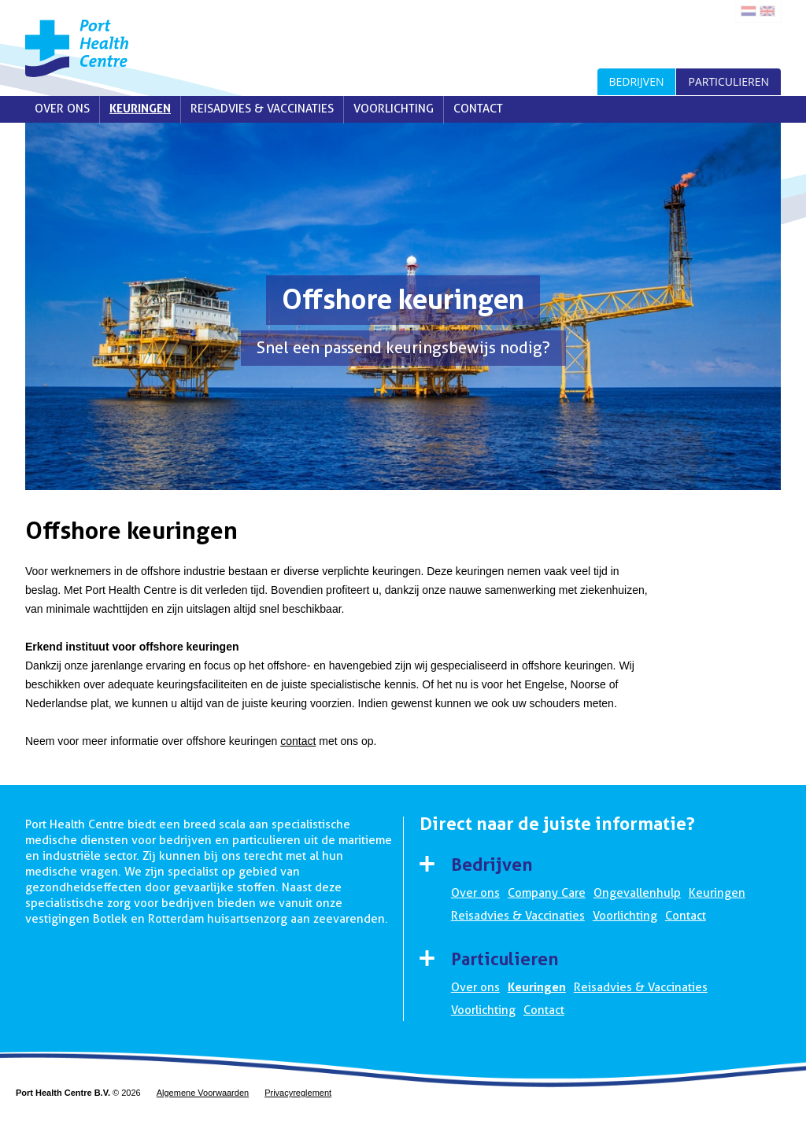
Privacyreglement (297, 1092)
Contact (478, 108)
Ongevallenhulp (637, 893)
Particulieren (728, 81)
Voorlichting (393, 108)
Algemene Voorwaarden (203, 1092)
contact (298, 741)
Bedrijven (636, 81)
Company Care (547, 893)
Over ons (62, 108)
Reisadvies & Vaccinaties (262, 108)
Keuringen (140, 108)
